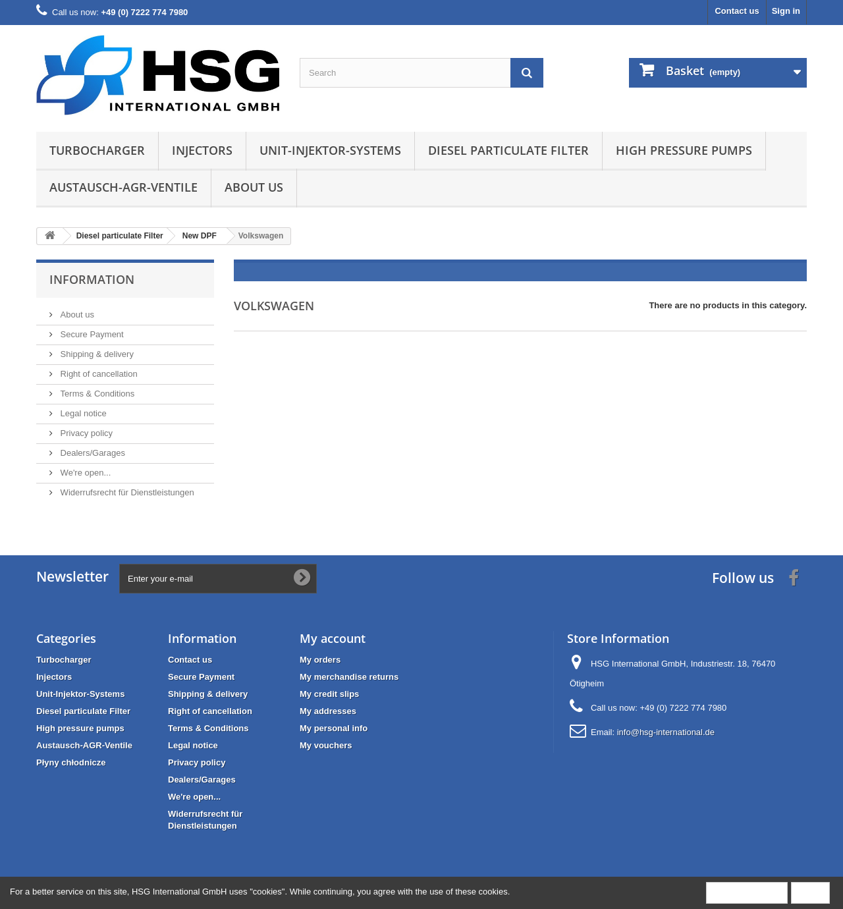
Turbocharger (97, 150)
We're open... (84, 473)
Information (91, 279)
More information (747, 892)
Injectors (202, 150)
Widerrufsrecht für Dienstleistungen (126, 492)
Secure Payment (91, 334)
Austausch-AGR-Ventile (123, 187)
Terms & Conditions (96, 394)
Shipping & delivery (96, 354)
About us (254, 187)
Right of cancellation (98, 374)
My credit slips (329, 694)
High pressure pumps (684, 150)
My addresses (328, 711)
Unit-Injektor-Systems (330, 150)
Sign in (786, 11)
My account (333, 638)
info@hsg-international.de (666, 732)
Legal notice (82, 413)
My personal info (333, 728)
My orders (320, 660)
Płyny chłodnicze (70, 762)
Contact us (737, 11)
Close (810, 892)
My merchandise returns (349, 677)
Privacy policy (85, 433)
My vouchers (326, 745)
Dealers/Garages (91, 453)
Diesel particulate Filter (508, 150)
